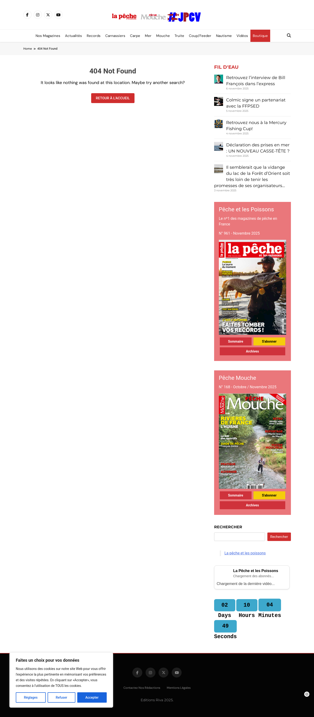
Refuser (61, 697)
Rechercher (228, 527)
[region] (61, 680)
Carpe (135, 35)
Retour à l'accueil (113, 98)
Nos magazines (48, 35)
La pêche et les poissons (245, 553)
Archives (252, 351)
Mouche (163, 35)
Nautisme (224, 35)
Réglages (30, 697)
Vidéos (242, 35)
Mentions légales (179, 688)
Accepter (91, 697)
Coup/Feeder (200, 35)
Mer (148, 35)
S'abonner (269, 341)
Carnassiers (115, 35)
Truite (179, 35)
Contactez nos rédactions (141, 688)
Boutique (260, 35)
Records (94, 35)
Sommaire (235, 341)
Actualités (73, 35)
